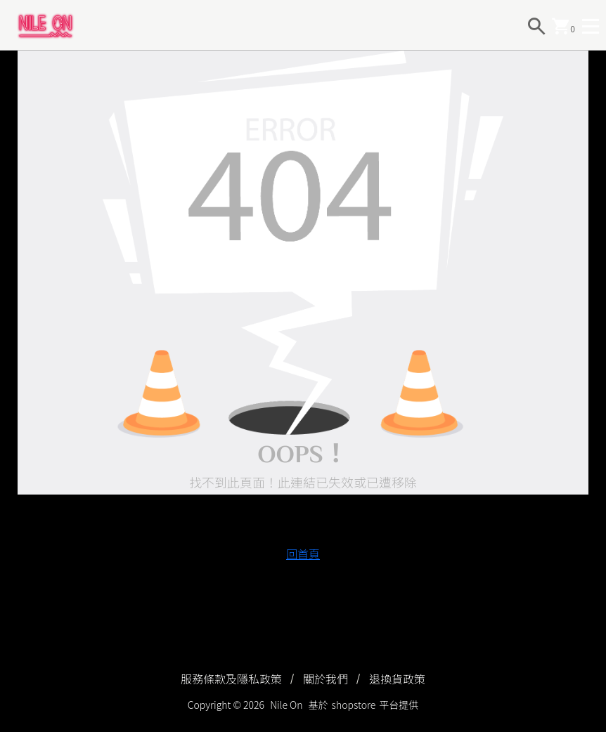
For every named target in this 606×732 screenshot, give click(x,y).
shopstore (354, 705)
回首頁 (303, 553)
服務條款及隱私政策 (231, 678)
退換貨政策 (397, 678)
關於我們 (325, 678)
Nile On (286, 705)
